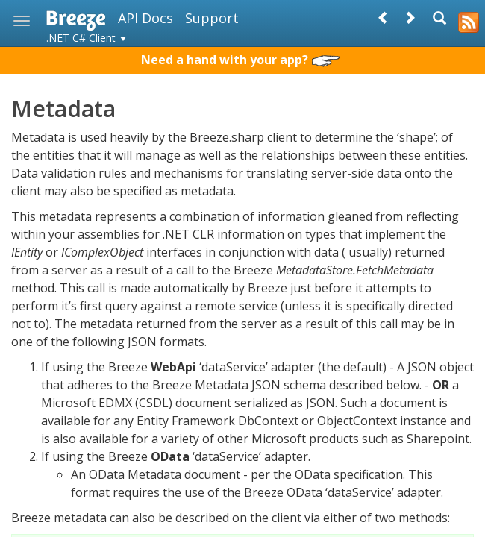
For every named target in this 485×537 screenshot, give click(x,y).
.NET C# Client (86, 38)
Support (212, 18)
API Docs (145, 18)
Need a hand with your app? (240, 59)
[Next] (409, 17)
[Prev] (383, 17)
